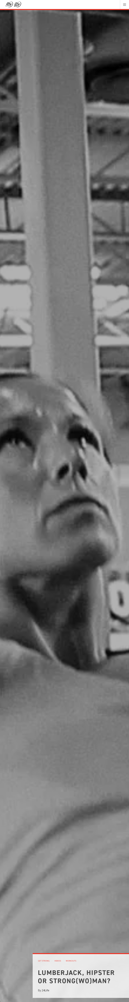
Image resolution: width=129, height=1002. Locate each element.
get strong (44, 961)
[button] (124, 4)
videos (57, 961)
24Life (45, 990)
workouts (71, 961)
